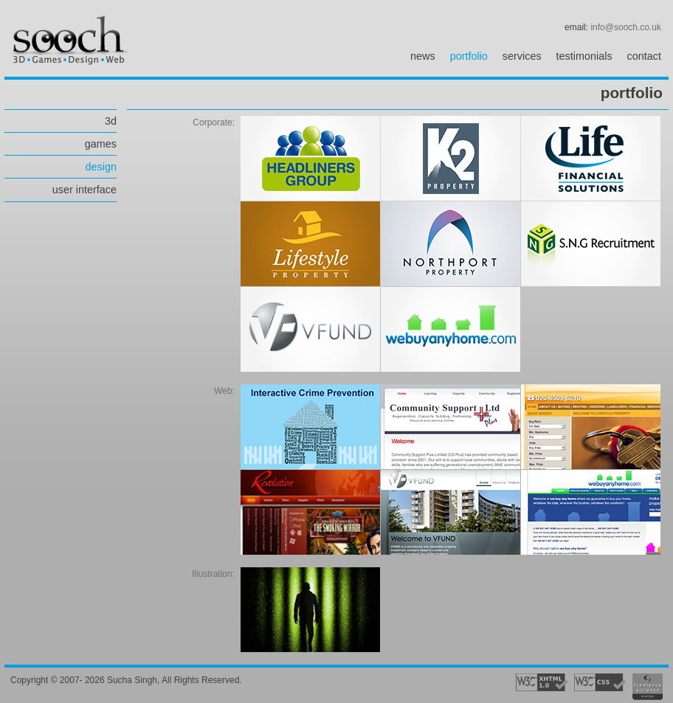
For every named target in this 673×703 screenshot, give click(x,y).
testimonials (584, 56)
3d (111, 121)
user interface (84, 189)
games (101, 144)
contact (644, 56)
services (522, 56)
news (422, 56)
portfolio (469, 56)
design (101, 167)
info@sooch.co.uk (625, 27)
